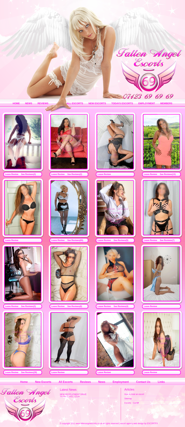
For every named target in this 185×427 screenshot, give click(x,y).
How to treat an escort (134, 394)
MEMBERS (166, 103)
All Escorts (66, 381)
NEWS (28, 103)
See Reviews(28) (29, 372)
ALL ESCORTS (75, 103)
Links (161, 381)
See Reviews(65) (75, 240)
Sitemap (128, 398)
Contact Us (143, 381)
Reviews (85, 381)
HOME (16, 103)
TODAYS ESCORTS (122, 103)
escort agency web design (132, 423)
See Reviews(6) (74, 306)
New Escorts (43, 381)
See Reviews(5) (121, 240)
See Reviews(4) (121, 306)
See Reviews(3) (28, 174)
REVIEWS (43, 103)
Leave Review (11, 174)
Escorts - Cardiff (131, 403)
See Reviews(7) (167, 240)
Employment (121, 381)
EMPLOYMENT (146, 103)
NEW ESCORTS (97, 103)
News (101, 381)
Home (24, 381)
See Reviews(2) (74, 174)
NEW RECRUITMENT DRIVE (73, 394)
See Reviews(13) (168, 174)
